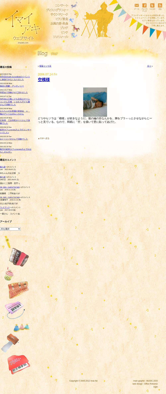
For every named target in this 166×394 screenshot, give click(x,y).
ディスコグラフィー (56, 10)
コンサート (56, 5)
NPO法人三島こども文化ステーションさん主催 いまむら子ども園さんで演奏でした (15, 102)
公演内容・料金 (56, 23)
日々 (149, 66)
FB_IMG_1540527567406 (9, 187)
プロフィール (56, 37)
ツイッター (152, 7)
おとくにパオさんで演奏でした (14, 139)
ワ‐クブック (5, 207)
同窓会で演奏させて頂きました (14, 92)
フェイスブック (144, 7)
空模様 (44, 80)
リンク (56, 32)
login (156, 387)
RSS (160, 7)
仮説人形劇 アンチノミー (12, 86)
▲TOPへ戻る (43, 138)
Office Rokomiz (151, 384)
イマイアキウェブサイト (20, 25)
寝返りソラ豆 (45, 66)
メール (136, 7)
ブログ (56, 28)
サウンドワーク (56, 14)
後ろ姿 (2, 167)
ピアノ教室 (56, 19)
